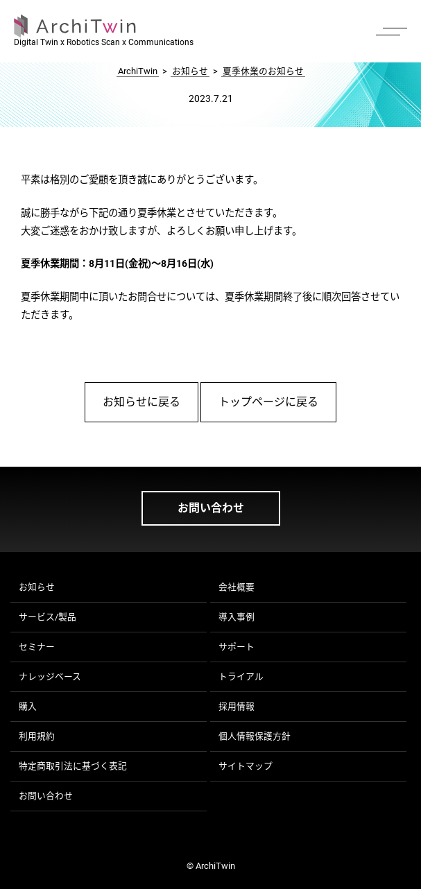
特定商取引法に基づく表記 (73, 766)
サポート (236, 646)
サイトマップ (245, 766)
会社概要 (236, 587)
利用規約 (37, 736)
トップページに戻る (268, 401)
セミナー (37, 646)
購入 (28, 706)
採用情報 (236, 706)
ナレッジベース (50, 676)
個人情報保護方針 (254, 736)
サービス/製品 (47, 617)
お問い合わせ (211, 508)
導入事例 (236, 617)
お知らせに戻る (141, 401)
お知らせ (37, 587)
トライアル (241, 676)
